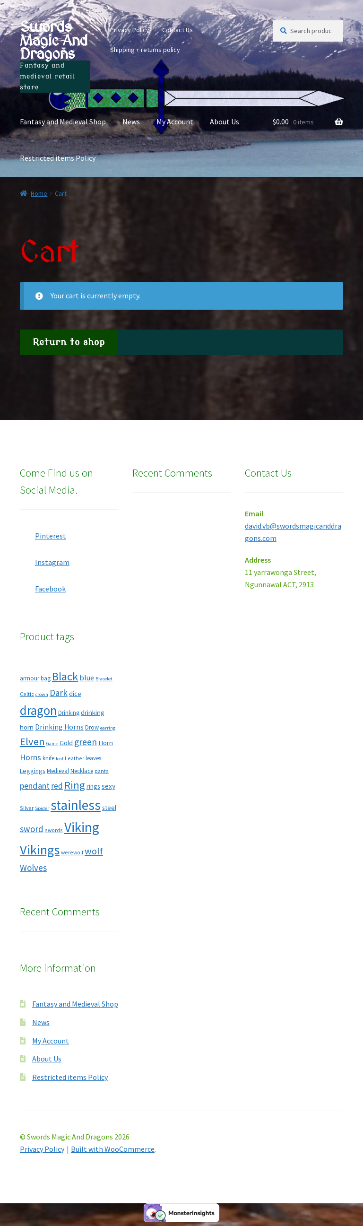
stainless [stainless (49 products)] (76, 805)
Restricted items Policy (57, 158)
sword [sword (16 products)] (31, 829)
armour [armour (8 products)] (29, 678)
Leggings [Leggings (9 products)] (32, 770)
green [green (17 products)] (85, 742)
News (131, 121)
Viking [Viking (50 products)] (81, 827)
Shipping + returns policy (145, 49)
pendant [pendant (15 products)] (35, 785)
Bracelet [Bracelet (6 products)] (103, 679)
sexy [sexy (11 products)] (108, 786)
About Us (224, 121)
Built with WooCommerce (113, 1149)
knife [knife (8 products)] (48, 758)
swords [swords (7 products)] (54, 830)
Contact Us (177, 30)
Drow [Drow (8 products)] (92, 727)
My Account (174, 121)
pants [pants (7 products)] (102, 770)
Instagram (44, 559)
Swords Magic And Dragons (53, 40)
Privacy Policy (129, 30)
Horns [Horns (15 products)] (30, 757)
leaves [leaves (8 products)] (93, 758)
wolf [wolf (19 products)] (94, 851)
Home (39, 193)
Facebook (43, 585)
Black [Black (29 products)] (65, 676)
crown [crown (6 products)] (41, 694)
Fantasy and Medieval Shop (63, 121)
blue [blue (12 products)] (86, 677)
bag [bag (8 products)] (46, 678)
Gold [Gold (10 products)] (66, 742)
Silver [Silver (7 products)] (27, 807)
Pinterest (43, 532)
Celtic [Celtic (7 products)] (27, 693)
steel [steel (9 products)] (109, 807)
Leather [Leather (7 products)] (74, 758)
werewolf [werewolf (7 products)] (72, 852)
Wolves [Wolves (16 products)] (33, 867)
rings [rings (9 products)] (93, 786)
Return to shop (69, 342)
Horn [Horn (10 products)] (105, 742)
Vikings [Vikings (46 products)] (40, 849)
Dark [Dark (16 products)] (59, 692)
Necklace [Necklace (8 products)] (81, 771)
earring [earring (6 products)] (107, 728)
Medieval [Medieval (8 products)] (58, 771)
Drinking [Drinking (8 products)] (68, 713)
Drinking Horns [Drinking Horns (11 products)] (59, 726)
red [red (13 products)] (57, 786)
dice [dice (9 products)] (75, 693)
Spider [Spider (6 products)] (42, 808)
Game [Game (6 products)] (52, 743)
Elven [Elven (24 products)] (32, 741)
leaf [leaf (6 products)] (59, 759)
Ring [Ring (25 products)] (74, 784)
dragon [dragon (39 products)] (38, 710)
